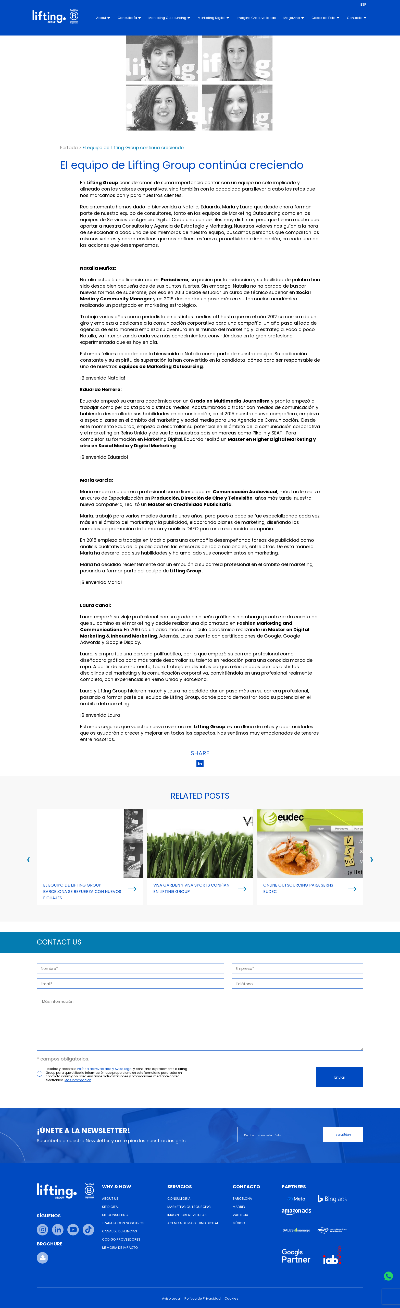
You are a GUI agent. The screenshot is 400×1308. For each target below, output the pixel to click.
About (96, 17)
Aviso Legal (171, 1298)
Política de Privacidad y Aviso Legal (104, 1069)
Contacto (349, 17)
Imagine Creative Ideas (244, 18)
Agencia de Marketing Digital (192, 1223)
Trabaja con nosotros (123, 1223)
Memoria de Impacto (120, 1247)
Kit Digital (110, 1206)
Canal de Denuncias (119, 1231)
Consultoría (122, 17)
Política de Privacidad (202, 1298)
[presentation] (28, 859)
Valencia (240, 1214)
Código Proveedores (121, 1239)
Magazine (287, 17)
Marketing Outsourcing (162, 18)
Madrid (239, 1206)
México (239, 1223)
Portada (69, 148)
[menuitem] (356, 4)
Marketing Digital (206, 18)
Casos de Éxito (318, 18)
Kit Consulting (115, 1214)
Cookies (231, 1298)
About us (110, 1198)
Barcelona (242, 1198)
